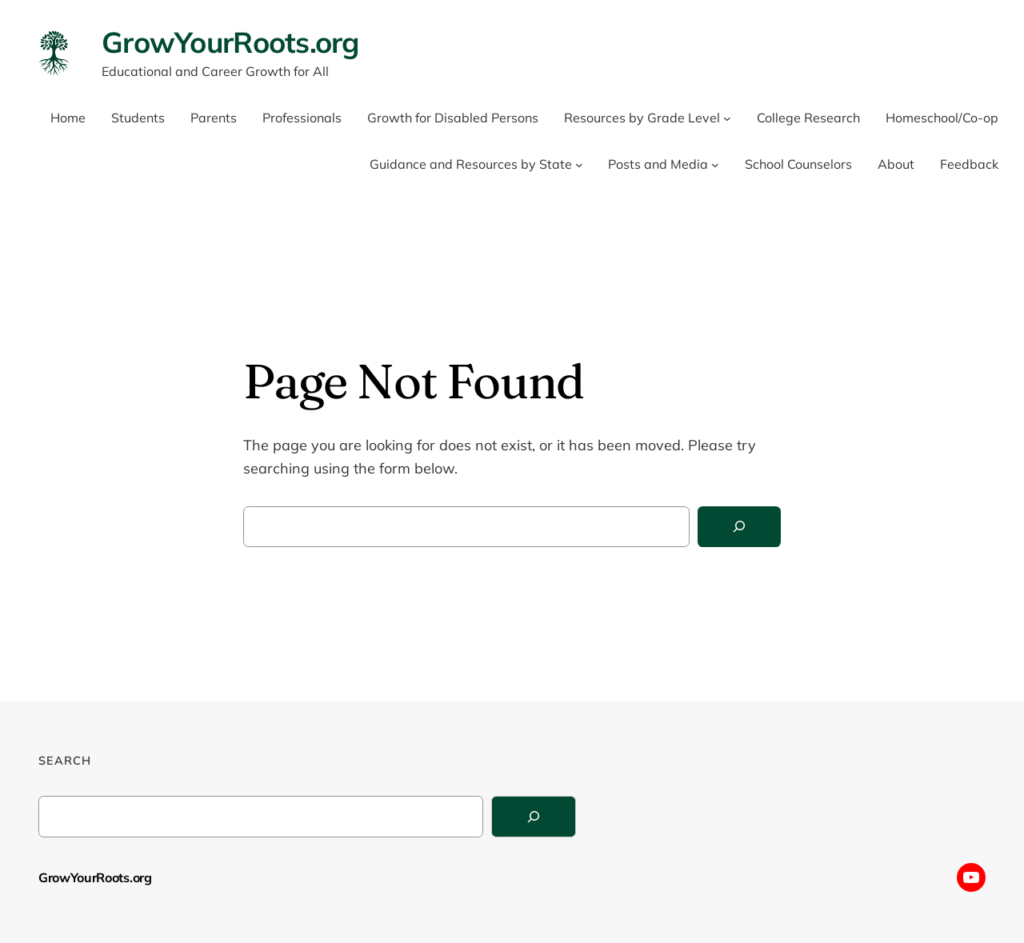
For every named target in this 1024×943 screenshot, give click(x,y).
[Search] (739, 526)
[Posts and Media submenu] (715, 165)
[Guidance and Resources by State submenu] (579, 165)
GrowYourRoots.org (230, 42)
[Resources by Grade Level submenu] (727, 118)
